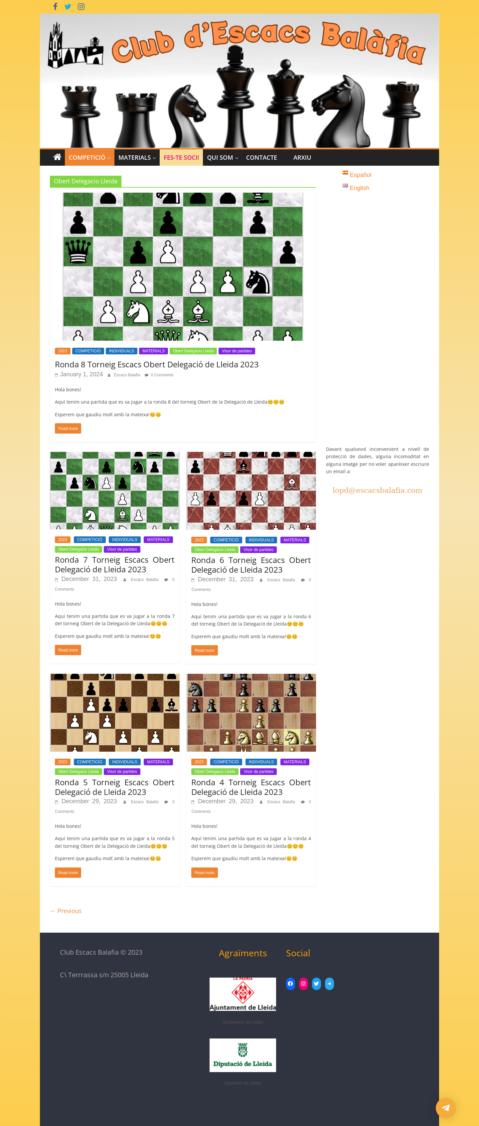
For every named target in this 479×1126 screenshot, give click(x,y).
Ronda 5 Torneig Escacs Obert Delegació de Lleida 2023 (115, 787)
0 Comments (159, 375)
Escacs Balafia (127, 375)
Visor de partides (237, 351)
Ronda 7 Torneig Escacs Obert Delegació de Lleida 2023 (115, 564)
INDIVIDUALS (121, 351)
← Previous (66, 911)
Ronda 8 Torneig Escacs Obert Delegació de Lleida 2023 (157, 364)
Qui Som (220, 157)
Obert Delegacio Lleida (193, 351)
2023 (62, 351)
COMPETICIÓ (87, 157)
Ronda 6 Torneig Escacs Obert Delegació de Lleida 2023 (251, 564)
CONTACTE (261, 157)
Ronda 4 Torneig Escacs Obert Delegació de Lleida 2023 (251, 787)
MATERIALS (134, 157)
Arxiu (302, 157)
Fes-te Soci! (181, 157)
